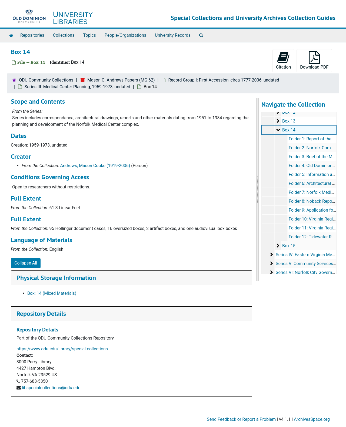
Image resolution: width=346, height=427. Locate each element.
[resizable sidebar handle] (258, 189)
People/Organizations (125, 35)
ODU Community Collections (46, 80)
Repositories (32, 35)
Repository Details (41, 313)
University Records (173, 35)
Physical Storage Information (56, 277)
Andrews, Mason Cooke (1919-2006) (95, 165)
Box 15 (288, 245)
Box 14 (288, 130)
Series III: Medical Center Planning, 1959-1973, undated (77, 86)
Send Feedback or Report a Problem (241, 419)
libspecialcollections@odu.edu (51, 387)
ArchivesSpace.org (312, 419)
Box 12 (288, 112)
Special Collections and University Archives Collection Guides (253, 17)
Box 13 (288, 121)
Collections (64, 35)
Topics (89, 35)
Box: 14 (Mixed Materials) (51, 293)
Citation (283, 60)
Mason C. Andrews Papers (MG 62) (121, 80)
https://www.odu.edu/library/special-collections (62, 348)
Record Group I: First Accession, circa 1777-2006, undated (223, 80)
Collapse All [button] (25, 263)
